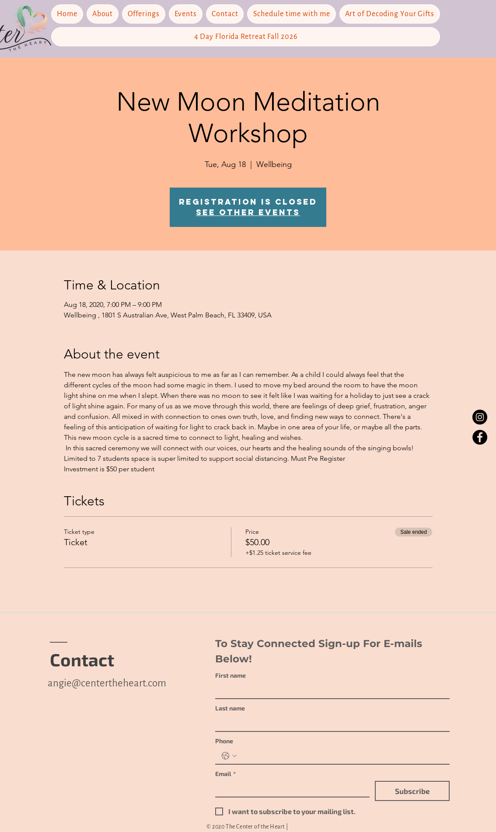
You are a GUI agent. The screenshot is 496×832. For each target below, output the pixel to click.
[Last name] (329, 723)
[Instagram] (479, 417)
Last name (230, 708)
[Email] (289, 789)
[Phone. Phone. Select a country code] (229, 756)
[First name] (329, 690)
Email (225, 773)
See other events (248, 212)
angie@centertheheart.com (107, 683)
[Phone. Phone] (341, 756)
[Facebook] (479, 437)
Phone (224, 741)
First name (230, 675)
